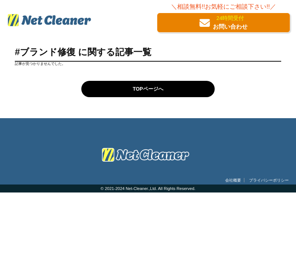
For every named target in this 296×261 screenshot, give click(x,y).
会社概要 (233, 180)
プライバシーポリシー (269, 180)
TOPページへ (148, 89)
